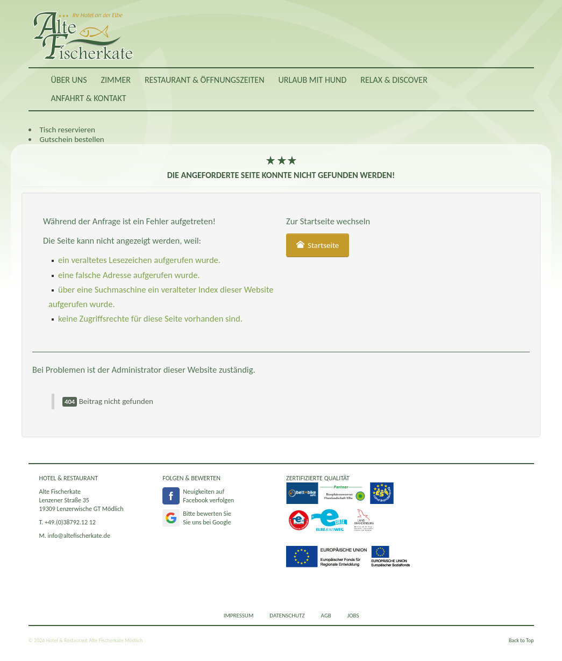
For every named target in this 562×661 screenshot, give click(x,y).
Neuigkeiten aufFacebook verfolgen (208, 496)
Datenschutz (286, 615)
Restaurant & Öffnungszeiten (205, 80)
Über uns (69, 80)
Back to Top (521, 640)
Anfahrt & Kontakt (88, 98)
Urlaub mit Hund (312, 80)
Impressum (239, 615)
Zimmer (116, 80)
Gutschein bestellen (72, 139)
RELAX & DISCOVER (394, 80)
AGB (326, 615)
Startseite (317, 245)
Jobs (353, 615)
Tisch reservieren (67, 129)
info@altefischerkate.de (79, 535)
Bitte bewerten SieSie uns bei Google (207, 518)
